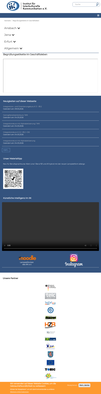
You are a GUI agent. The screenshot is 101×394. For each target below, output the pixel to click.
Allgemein (13, 48)
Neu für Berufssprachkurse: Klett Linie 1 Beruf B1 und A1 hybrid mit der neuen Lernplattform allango (44, 164)
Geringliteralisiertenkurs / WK (15, 115)
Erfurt (10, 41)
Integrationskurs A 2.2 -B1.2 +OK (16, 132)
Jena (9, 34)
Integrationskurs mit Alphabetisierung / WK (21, 124)
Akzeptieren (72, 385)
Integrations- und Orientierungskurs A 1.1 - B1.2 (22, 106)
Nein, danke (84, 385)
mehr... (6, 150)
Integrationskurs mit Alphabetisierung (19, 141)
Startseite (7, 20)
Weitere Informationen (19, 392)
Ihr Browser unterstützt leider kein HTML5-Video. (50, 226)
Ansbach (12, 28)
